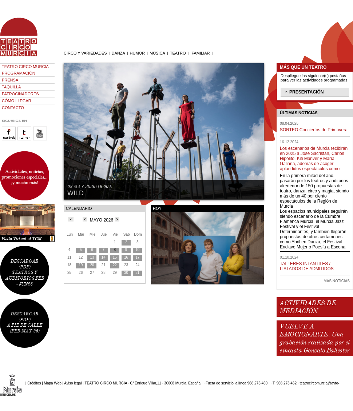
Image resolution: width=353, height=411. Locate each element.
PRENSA (10, 80)
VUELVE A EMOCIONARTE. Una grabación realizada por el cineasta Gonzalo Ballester (314, 338)
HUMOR (137, 53)
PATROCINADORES (20, 94)
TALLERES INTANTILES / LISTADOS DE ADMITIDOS (307, 266)
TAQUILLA (11, 87)
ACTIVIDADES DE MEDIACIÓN (307, 307)
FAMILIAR (200, 53)
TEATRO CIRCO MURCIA (25, 66)
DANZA (118, 53)
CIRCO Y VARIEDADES (85, 53)
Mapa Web (53, 383)
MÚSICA (157, 53)
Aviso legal (73, 383)
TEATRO (178, 53)
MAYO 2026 (101, 220)
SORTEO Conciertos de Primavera (314, 129)
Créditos (34, 383)
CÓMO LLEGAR (16, 101)
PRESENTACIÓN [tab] (303, 92)
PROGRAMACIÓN (18, 73)
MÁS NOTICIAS (337, 281)
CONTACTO (13, 107)
